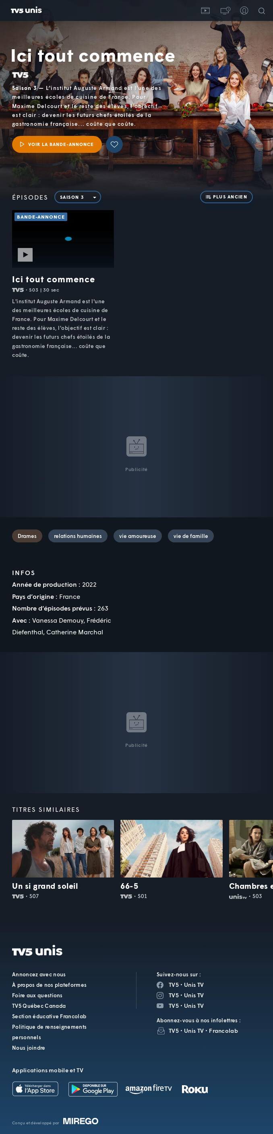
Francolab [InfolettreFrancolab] (223, 1030)
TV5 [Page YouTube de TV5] (174, 1005)
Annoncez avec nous (39, 974)
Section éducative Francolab (49, 1016)
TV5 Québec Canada (39, 1006)
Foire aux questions (37, 995)
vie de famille (191, 536)
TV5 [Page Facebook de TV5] (174, 984)
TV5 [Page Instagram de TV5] (174, 995)
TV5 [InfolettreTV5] (174, 1030)
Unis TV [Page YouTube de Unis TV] (194, 1005)
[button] (224, 10)
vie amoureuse (137, 536)
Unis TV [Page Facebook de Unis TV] (194, 984)
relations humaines (78, 536)
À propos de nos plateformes (49, 985)
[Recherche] (263, 10)
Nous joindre (29, 1047)
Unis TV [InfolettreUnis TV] (194, 1030)
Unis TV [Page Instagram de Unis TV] (194, 995)
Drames (27, 536)
